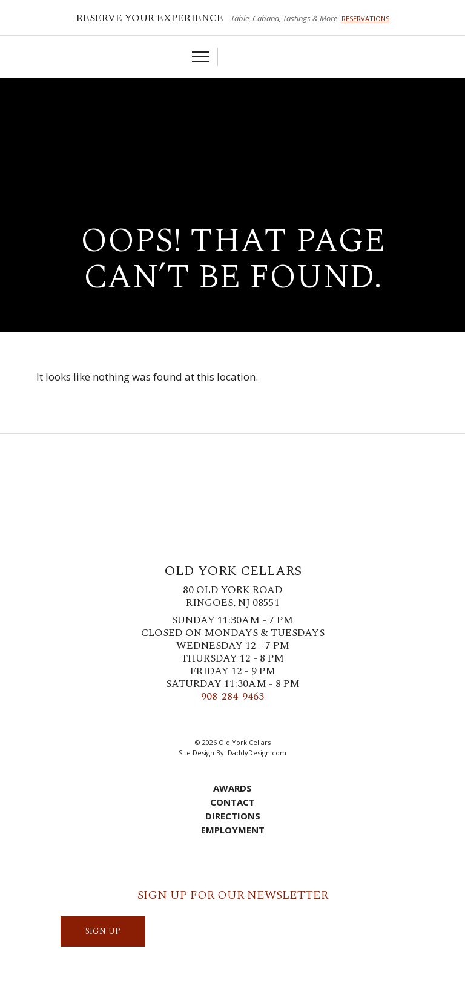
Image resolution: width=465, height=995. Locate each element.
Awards (232, 788)
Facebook (187, 720)
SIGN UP (102, 931)
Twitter (205, 720)
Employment (233, 830)
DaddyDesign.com (257, 752)
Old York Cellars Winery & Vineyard (232, 124)
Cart (233, 57)
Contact (232, 802)
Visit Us (271, 57)
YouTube (278, 720)
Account (252, 57)
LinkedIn (260, 720)
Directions (232, 816)
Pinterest (241, 720)
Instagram (223, 720)
